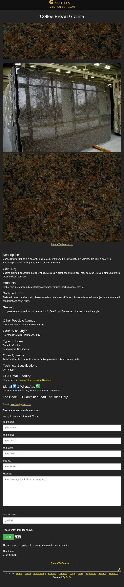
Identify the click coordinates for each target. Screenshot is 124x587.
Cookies (63, 573)
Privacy (102, 573)
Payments (91, 573)
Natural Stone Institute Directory (35, 380)
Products (113, 573)
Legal (72, 573)
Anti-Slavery (39, 573)
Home (52, 7)
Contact (61, 7)
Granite (71, 7)
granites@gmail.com (20, 404)
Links (80, 573)
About (28, 573)
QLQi (68, 577)
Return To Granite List (62, 244)
